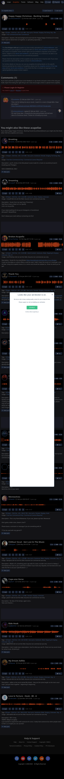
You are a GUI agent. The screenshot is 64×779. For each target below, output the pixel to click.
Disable (32, 307)
